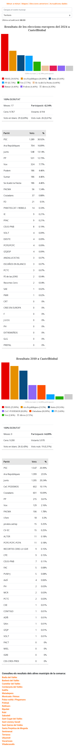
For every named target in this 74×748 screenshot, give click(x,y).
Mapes (25, 3)
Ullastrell (6, 738)
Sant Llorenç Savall (11, 722)
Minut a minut (13, 3)
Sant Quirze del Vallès (12, 725)
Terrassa (6, 734)
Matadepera (7, 693)
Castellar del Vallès (11, 683)
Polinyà (5, 703)
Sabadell (6, 715)
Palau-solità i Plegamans (14, 699)
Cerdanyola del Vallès (12, 687)
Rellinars (6, 706)
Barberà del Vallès (10, 680)
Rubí (4, 712)
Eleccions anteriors (39, 3)
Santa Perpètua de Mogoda (15, 728)
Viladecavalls (8, 744)
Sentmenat (7, 731)
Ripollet (5, 709)
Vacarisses (7, 741)
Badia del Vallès (9, 677)
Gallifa (5, 690)
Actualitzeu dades (58, 3)
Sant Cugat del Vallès (12, 718)
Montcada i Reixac (10, 696)
